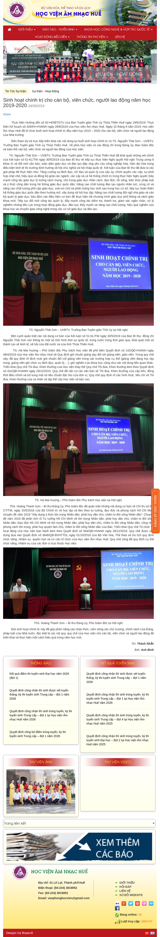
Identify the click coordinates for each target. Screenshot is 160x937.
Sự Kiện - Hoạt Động (45, 91)
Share (7, 114)
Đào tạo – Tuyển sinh (60, 29)
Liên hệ (120, 37)
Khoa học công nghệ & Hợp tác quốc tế (118, 29)
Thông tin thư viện (92, 37)
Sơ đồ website (131, 895)
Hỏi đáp (125, 886)
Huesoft (27, 933)
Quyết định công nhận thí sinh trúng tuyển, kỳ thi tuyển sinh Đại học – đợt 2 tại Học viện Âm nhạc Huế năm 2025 (117, 740)
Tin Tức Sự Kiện (15, 91)
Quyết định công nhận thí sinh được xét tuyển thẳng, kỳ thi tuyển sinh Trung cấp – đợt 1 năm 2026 (39, 694)
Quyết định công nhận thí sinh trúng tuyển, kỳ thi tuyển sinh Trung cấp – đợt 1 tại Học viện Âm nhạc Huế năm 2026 (41, 715)
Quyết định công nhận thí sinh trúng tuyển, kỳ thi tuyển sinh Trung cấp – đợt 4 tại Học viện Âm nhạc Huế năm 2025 (117, 719)
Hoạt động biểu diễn (52, 37)
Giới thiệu (27, 29)
